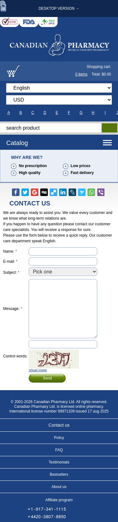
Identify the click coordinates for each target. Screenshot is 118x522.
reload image (38, 370)
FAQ (59, 450)
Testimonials (58, 462)
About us (59, 487)
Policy (59, 437)
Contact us (59, 425)
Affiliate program (59, 500)
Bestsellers (59, 474)
